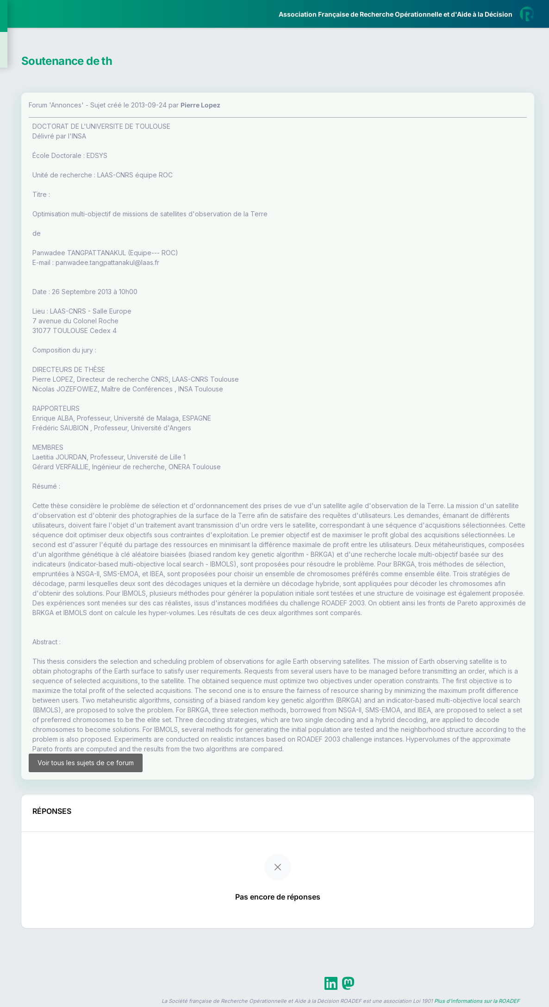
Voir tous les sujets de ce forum (185, 835)
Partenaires (38, 213)
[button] (14, 274)
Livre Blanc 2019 (47, 342)
